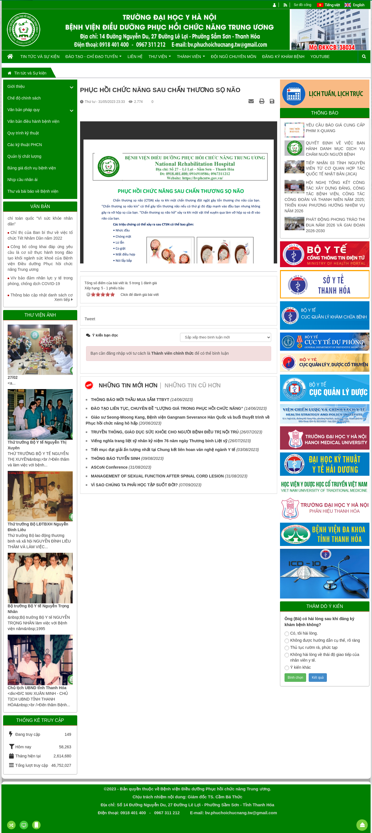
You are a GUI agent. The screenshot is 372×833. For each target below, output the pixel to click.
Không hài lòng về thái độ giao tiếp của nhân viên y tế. (322, 657)
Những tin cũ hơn (193, 385)
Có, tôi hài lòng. (301, 633)
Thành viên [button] (191, 58)
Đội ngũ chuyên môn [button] (233, 56)
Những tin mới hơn (128, 385)
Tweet (90, 319)
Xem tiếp (63, 299)
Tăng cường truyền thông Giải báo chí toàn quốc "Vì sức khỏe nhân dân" (40, 221)
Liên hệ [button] (135, 56)
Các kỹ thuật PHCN (24, 144)
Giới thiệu (16, 86)
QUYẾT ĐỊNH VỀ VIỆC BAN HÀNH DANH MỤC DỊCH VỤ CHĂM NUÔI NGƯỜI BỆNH (335, 149)
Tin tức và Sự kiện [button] (40, 56)
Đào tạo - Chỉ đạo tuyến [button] (94, 58)
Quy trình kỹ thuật (23, 133)
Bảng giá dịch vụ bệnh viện (31, 168)
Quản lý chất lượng (24, 156)
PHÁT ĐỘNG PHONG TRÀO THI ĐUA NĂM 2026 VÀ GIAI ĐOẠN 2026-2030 (335, 225)
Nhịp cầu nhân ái (22, 179)
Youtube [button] (320, 56)
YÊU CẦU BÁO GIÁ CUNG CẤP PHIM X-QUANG (335, 128)
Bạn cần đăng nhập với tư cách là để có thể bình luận (160, 353)
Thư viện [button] (160, 58)
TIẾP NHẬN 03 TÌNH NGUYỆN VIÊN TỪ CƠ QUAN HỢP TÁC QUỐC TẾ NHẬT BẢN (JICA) (335, 168)
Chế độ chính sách (24, 98)
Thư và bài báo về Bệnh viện (32, 191)
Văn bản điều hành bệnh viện (33, 121)
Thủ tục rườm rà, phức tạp (311, 647)
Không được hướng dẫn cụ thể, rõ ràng (322, 640)
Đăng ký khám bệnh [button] (283, 56)
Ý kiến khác (298, 667)
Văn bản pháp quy (23, 109)
